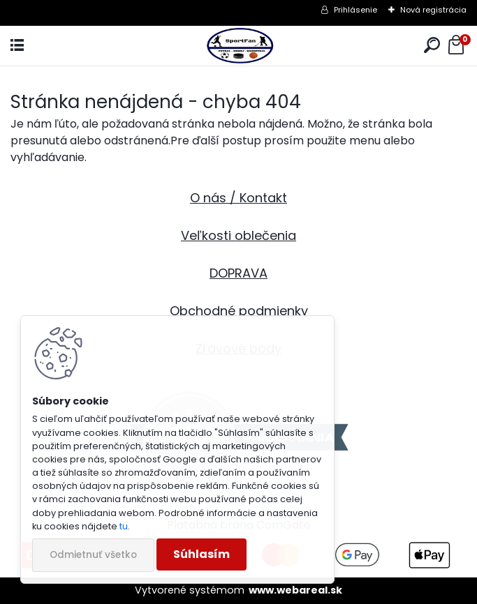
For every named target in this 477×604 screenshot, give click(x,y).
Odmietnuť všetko (93, 554)
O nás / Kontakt (238, 197)
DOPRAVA (238, 273)
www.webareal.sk (295, 590)
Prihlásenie (355, 9)
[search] (432, 46)
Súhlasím (201, 554)
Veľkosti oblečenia (238, 235)
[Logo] (238, 45)
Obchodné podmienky (239, 310)
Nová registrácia (433, 9)
